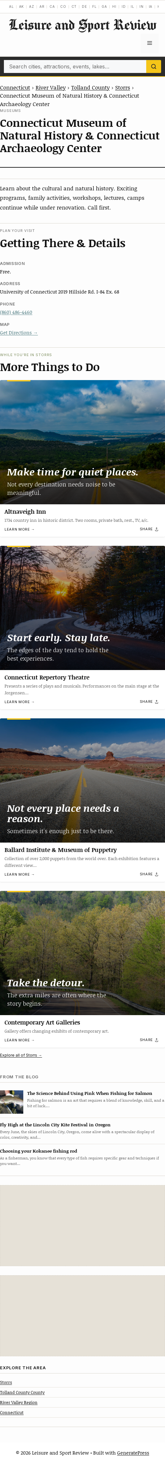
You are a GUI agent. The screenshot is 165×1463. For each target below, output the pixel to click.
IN (141, 6)
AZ (31, 6)
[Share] (149, 529)
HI (114, 6)
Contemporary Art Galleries (42, 1022)
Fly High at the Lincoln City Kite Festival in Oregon (55, 1124)
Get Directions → (19, 332)
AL (11, 6)
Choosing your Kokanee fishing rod (38, 1150)
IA (151, 6)
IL (132, 6)
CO (63, 6)
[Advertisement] (82, 1225)
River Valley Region (19, 1402)
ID (124, 6)
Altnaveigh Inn (25, 511)
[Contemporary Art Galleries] (82, 953)
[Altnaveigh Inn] (82, 442)
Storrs (122, 87)
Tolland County (90, 87)
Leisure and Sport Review (82, 24)
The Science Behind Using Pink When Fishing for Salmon (89, 1093)
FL (94, 6)
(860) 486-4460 (16, 312)
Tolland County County (22, 1392)
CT (74, 6)
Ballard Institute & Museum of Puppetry (61, 849)
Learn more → (20, 529)
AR (42, 6)
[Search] (153, 66)
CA (52, 6)
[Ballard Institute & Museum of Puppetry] (82, 780)
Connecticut (15, 87)
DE (84, 6)
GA (104, 6)
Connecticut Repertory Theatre (47, 677)
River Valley (51, 87)
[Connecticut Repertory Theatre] (82, 608)
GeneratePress (133, 1452)
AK (21, 6)
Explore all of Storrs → (21, 1055)
